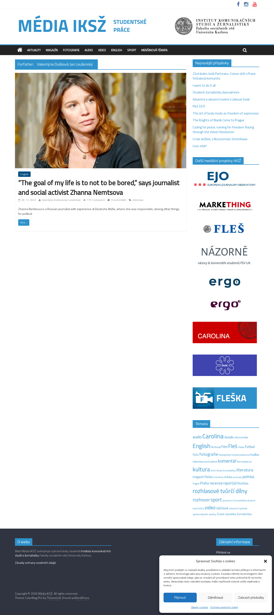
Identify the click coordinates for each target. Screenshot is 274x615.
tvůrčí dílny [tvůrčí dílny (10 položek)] (198, 508)
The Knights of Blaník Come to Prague (218, 120)
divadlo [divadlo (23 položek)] (229, 437)
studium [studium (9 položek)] (251, 500)
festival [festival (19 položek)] (216, 447)
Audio (89, 50)
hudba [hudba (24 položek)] (254, 454)
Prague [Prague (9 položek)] (196, 483)
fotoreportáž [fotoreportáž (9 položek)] (225, 455)
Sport (131, 50)
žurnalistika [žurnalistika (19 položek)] (244, 514)
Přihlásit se (223, 552)
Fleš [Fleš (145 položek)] (232, 446)
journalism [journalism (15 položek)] (210, 461)
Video (102, 50)
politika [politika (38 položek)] (248, 477)
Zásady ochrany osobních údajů (35, 562)
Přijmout (180, 597)
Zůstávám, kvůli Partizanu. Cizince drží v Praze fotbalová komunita (224, 76)
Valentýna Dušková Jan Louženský (61, 200)
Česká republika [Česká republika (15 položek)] (226, 514)
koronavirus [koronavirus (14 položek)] (244, 461)
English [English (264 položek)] (201, 445)
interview (138, 200)
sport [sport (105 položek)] (216, 499)
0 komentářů (116, 200)
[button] (265, 561)
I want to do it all (204, 85)
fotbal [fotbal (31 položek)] (250, 447)
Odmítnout (215, 597)
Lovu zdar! (200, 145)
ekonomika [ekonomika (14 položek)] (241, 437)
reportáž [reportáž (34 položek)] (230, 483)
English (116, 50)
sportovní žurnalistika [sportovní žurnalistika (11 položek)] (235, 500)
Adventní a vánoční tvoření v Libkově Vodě (221, 99)
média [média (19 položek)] (228, 477)
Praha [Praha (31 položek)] (204, 483)
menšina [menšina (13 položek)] (218, 477)
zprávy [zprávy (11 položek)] (212, 514)
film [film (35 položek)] (224, 447)
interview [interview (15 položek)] (198, 461)
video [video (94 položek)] (210, 507)
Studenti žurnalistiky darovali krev (216, 92)
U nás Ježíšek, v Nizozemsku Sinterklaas (220, 139)
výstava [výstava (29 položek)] (222, 508)
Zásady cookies (199, 607)
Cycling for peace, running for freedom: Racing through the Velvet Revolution (223, 130)
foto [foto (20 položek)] (196, 454)
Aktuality (34, 50)
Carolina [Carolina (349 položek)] (213, 436)
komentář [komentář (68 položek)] (227, 460)
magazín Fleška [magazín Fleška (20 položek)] (203, 477)
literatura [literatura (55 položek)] (244, 470)
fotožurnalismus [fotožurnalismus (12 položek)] (240, 455)
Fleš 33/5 (199, 106)
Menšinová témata (154, 50)
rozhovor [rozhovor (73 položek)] (201, 499)
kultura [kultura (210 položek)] (201, 469)
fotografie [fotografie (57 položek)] (208, 454)
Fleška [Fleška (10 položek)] (241, 447)
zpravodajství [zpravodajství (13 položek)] (200, 514)
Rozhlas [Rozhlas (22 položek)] (243, 483)
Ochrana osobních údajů (224, 607)
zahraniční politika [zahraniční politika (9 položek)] (238, 508)
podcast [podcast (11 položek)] (237, 477)
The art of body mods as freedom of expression (226, 113)
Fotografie (71, 50)
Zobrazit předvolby (251, 597)
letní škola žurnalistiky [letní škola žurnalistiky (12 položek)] (223, 470)
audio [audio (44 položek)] (197, 437)
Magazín (52, 50)
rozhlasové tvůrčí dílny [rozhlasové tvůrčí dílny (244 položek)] (220, 490)
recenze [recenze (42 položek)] (216, 483)
